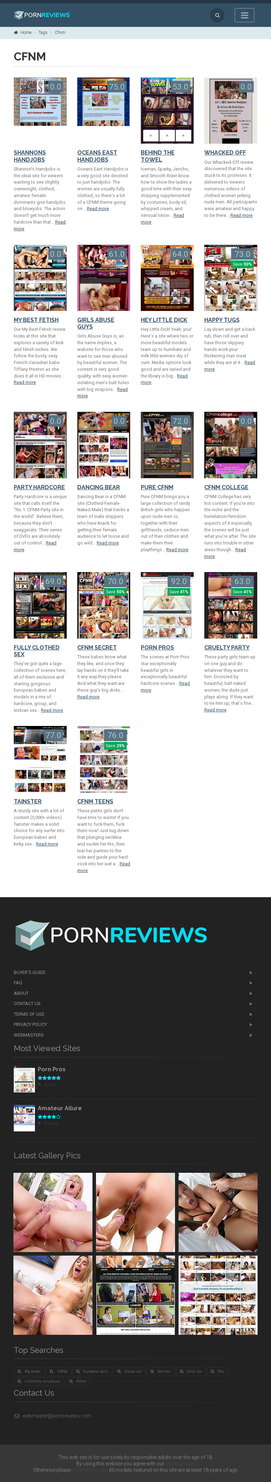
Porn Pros (52, 1069)
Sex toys (160, 1371)
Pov (217, 1371)
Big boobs (29, 1371)
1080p (58, 1371)
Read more (98, 208)
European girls (92, 1371)
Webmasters (29, 1035)
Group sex (129, 1371)
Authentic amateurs (39, 1381)
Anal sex (191, 1371)
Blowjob (48, 1123)
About (21, 993)
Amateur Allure (60, 1108)
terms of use (179, 1463)
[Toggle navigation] (244, 15)
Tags (43, 32)
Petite (77, 1381)
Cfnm (60, 32)
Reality (46, 1084)
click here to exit (89, 1470)
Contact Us (27, 1003)
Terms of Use (29, 1014)
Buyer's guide (30, 972)
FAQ (18, 982)
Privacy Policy (30, 1024)
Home (22, 32)
